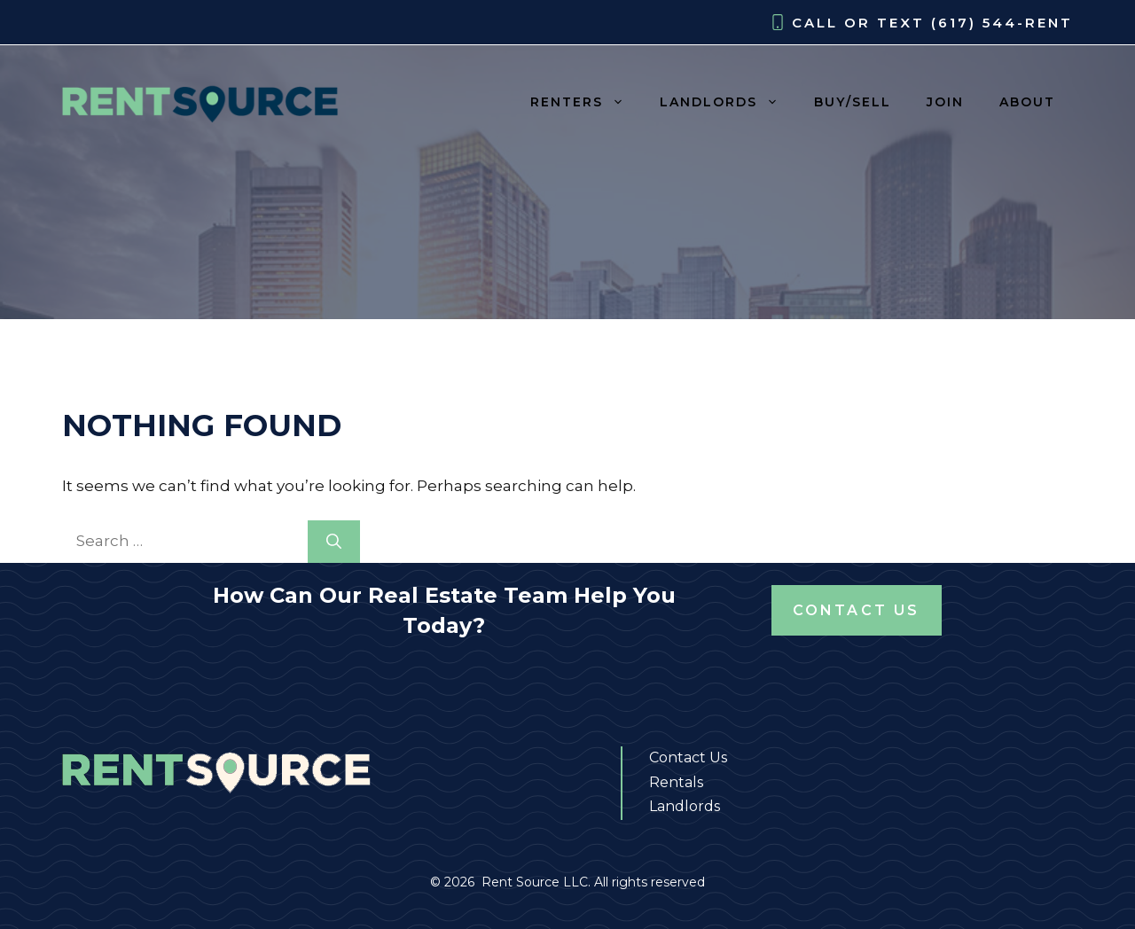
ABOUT (1027, 102)
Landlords (684, 806)
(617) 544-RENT (1002, 22)
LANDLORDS (728, 102)
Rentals (676, 782)
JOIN (945, 102)
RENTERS (586, 102)
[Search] (334, 541)
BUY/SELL (852, 102)
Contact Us (856, 610)
